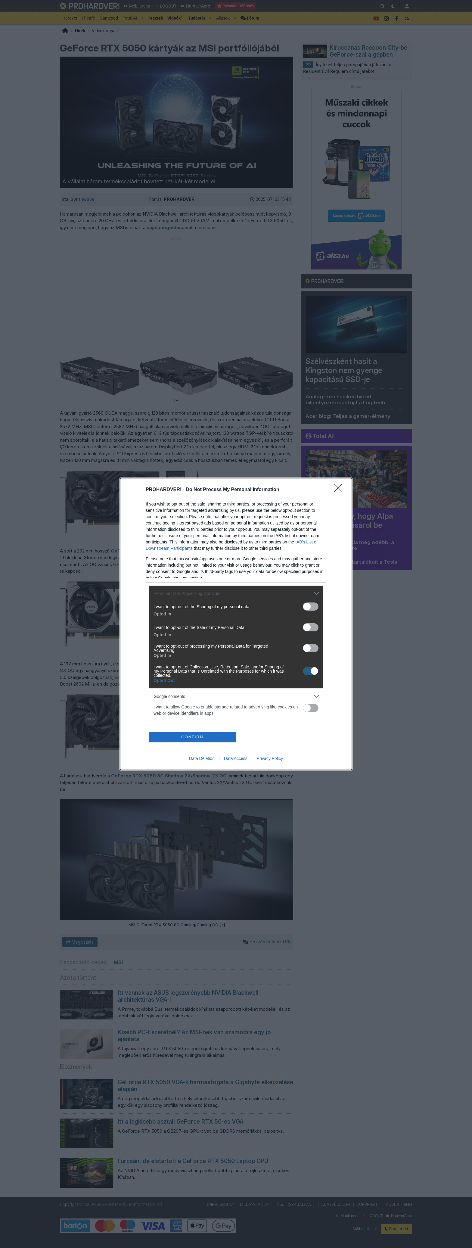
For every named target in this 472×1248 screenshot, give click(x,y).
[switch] (310, 606)
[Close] (340, 490)
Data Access (235, 758)
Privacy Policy (270, 758)
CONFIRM (192, 737)
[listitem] (236, 593)
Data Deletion (202, 758)
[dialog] (236, 624)
